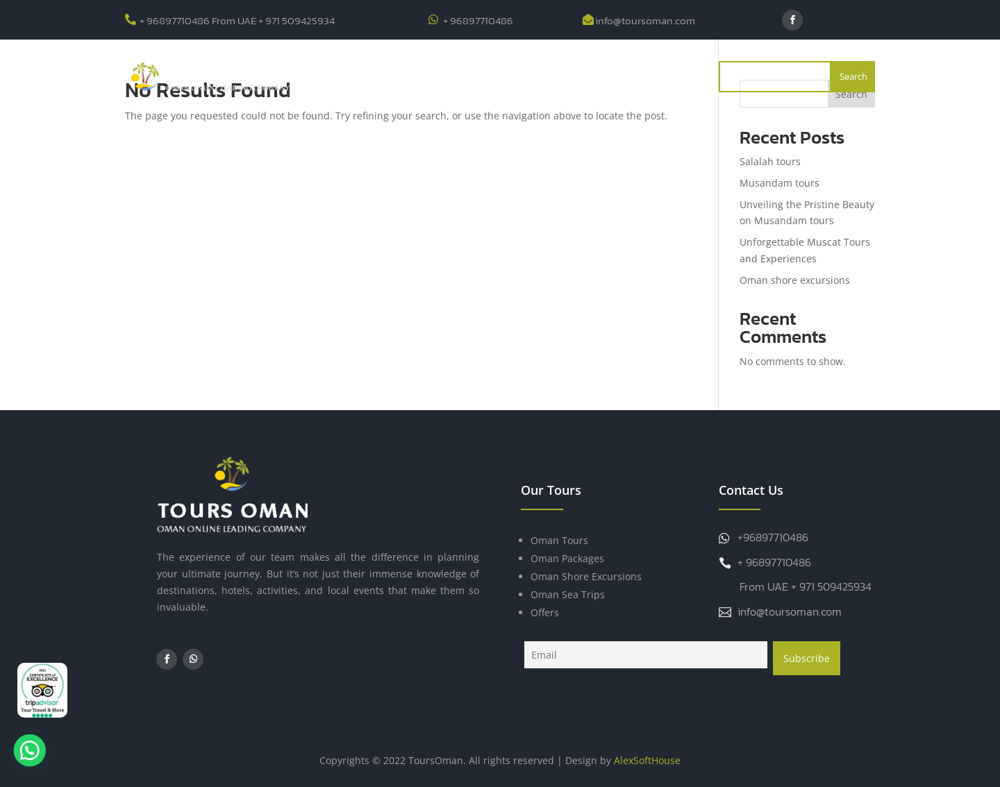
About (386, 76)
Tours (434, 76)
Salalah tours (770, 161)
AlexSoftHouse (647, 760)
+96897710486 (773, 537)
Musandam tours (779, 182)
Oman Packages (567, 558)
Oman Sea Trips (568, 594)
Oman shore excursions (795, 280)
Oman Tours (559, 540)
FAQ (585, 76)
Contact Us (640, 76)
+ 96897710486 (478, 20)
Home (340, 76)
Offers (496, 76)
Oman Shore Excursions (586, 576)
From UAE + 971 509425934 (806, 586)
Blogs (544, 76)
